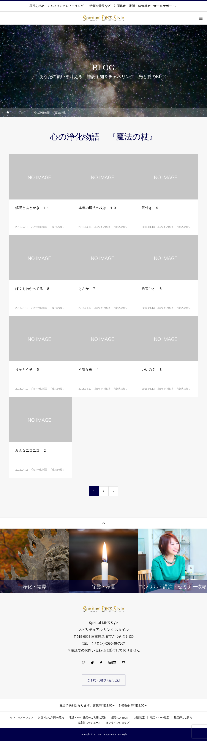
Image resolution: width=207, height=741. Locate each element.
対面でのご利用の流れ (51, 717)
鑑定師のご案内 (183, 717)
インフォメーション (21, 717)
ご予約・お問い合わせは (103, 680)
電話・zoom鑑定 (159, 717)
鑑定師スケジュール (89, 722)
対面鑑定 (139, 717)
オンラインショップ (117, 722)
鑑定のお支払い (120, 717)
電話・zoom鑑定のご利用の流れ (87, 717)
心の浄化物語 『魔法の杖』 (48, 227)
